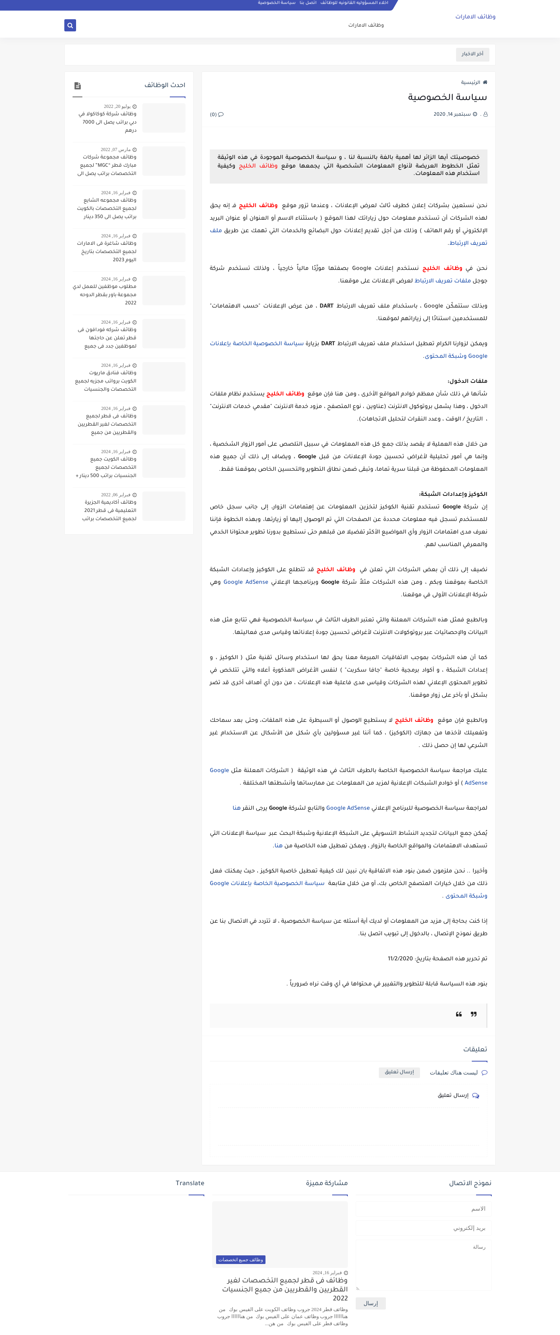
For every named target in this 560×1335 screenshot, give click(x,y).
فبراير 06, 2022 (116, 494)
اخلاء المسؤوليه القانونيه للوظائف (355, 6)
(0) (217, 115)
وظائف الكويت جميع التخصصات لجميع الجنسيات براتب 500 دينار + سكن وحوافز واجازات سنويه (104, 469)
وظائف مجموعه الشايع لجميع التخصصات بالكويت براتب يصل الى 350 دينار (106, 209)
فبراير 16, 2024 (116, 192)
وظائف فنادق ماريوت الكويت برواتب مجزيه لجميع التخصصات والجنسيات (105, 382)
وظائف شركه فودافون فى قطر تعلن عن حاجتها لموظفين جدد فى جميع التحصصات (107, 339)
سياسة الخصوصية (277, 6)
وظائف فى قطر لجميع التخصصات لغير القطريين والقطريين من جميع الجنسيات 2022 (107, 425)
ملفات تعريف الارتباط (443, 282)
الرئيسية (474, 83)
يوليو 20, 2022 (117, 106)
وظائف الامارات (475, 18)
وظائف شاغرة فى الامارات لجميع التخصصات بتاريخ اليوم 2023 (106, 252)
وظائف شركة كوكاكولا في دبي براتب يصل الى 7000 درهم (107, 123)
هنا (237, 809)
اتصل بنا (308, 6)
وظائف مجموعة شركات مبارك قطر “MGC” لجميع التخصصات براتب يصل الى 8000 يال (106, 166)
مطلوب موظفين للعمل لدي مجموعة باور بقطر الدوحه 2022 (104, 295)
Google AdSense (246, 583)
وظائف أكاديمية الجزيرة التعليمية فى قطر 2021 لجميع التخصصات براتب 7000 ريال (109, 512)
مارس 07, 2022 (116, 149)
